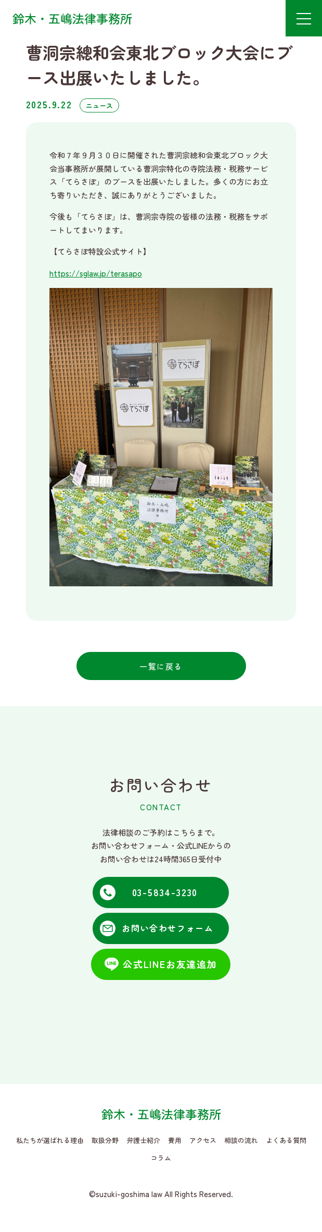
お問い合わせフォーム (167, 928)
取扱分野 (105, 1140)
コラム (161, 1158)
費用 (175, 1140)
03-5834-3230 (165, 892)
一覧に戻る (161, 666)
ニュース (99, 105)
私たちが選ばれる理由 (50, 1140)
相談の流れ (241, 1140)
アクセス (202, 1140)
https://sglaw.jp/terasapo (95, 273)
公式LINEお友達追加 (170, 964)
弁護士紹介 (143, 1140)
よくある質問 (286, 1140)
